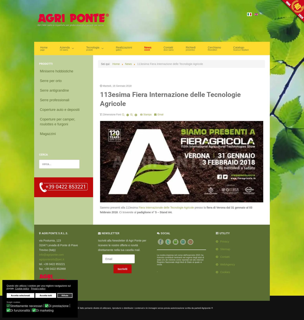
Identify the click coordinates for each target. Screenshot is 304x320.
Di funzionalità (20, 310)
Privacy (224, 239)
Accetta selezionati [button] (20, 296)
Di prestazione (59, 306)
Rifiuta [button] (65, 296)
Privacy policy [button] (38, 289)
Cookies (225, 270)
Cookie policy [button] (22, 289)
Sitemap (225, 247)
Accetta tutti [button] (46, 296)
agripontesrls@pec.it (51, 257)
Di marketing (45, 310)
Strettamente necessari (26, 306)
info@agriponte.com (51, 252)
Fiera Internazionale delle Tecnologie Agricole (166, 205)
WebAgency (227, 262)
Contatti (225, 254)
